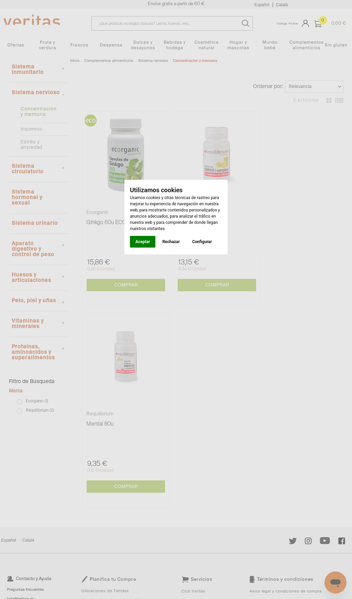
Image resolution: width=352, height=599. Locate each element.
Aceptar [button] (142, 241)
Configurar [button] (202, 241)
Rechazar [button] (170, 241)
